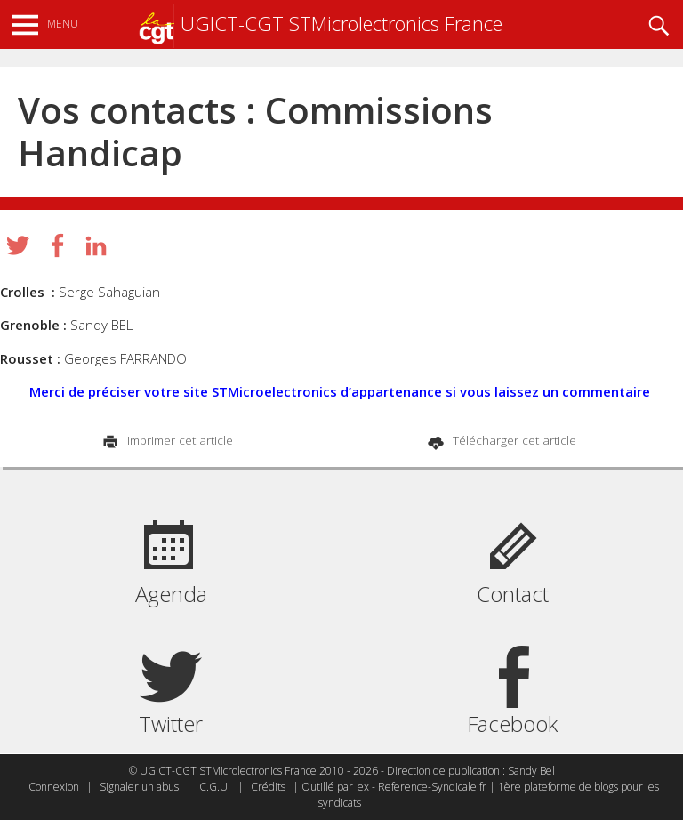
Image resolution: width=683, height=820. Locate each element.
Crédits (268, 786)
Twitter (171, 723)
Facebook (512, 723)
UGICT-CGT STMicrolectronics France (319, 23)
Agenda (171, 593)
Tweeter (18, 245)
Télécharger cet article (512, 440)
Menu (62, 23)
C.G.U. (214, 786)
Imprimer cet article (178, 440)
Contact (513, 593)
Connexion (53, 786)
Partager (57, 245)
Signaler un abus (139, 786)
